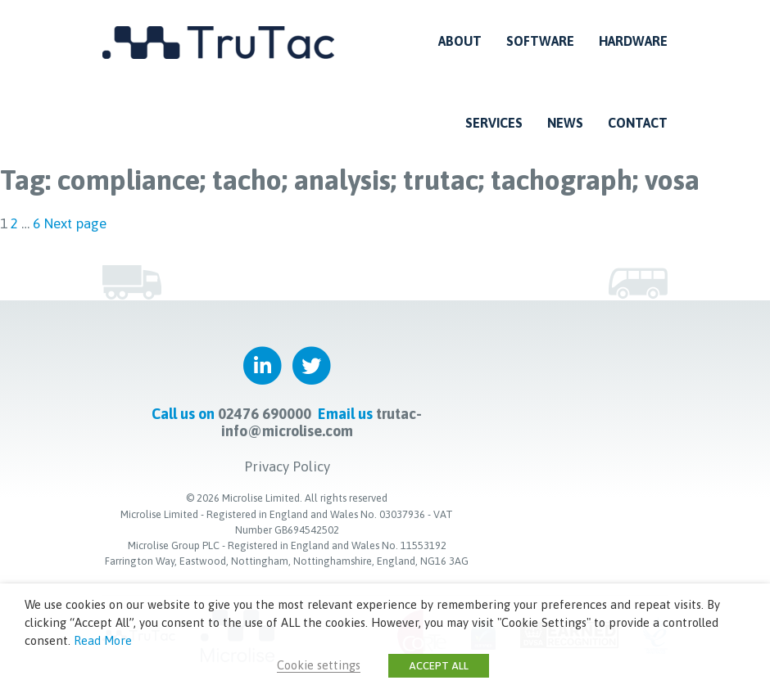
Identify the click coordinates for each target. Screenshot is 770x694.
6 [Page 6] (36, 223)
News (565, 122)
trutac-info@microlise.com (322, 421)
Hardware (633, 41)
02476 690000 (264, 412)
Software (540, 41)
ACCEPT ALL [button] (439, 666)
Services (494, 122)
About (460, 41)
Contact (638, 122)
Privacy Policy (287, 465)
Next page (74, 223)
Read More (103, 640)
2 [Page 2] (14, 223)
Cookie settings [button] (318, 665)
